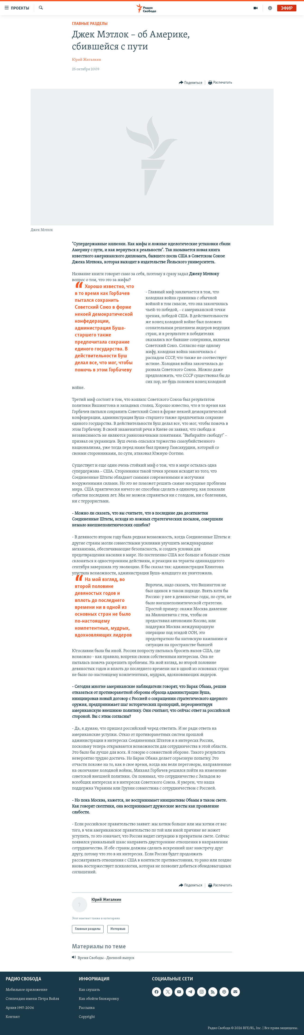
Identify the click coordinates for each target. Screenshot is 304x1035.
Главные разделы (90, 24)
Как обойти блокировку (99, 999)
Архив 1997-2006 (20, 1008)
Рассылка (87, 1008)
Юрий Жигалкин (86, 60)
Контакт (13, 1017)
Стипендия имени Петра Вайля (32, 999)
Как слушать (89, 990)
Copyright (87, 1017)
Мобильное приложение (27, 990)
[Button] (190, 83)
